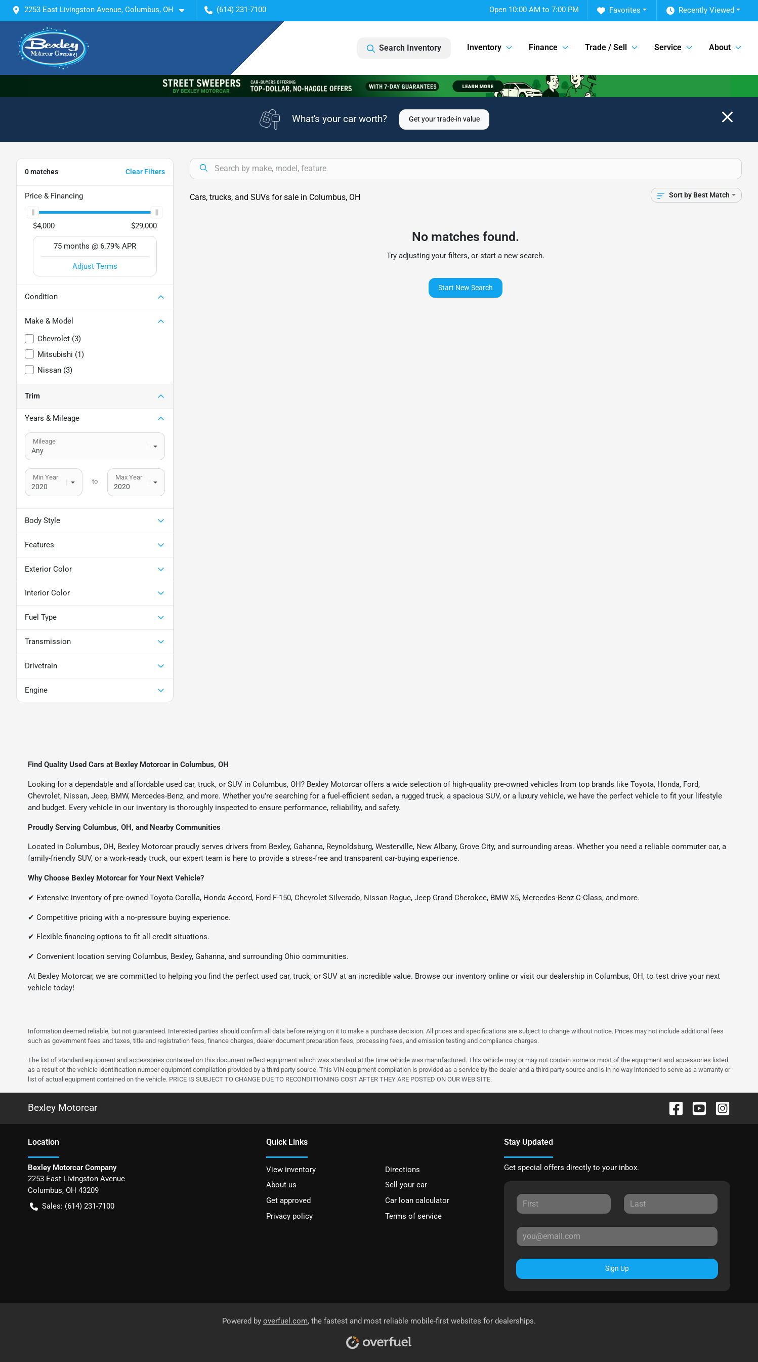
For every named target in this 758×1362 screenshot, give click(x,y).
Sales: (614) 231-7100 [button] (72, 1206)
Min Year (45, 477)
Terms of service (413, 1216)
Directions (402, 1169)
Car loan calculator (417, 1200)
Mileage (44, 441)
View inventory (291, 1169)
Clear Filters (145, 172)
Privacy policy (289, 1216)
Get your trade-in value (444, 119)
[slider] (33, 212)
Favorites (619, 10)
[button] (102, 10)
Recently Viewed (700, 10)
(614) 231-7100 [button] (235, 9)
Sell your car (406, 1184)
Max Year (128, 477)
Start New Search (465, 288)
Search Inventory (404, 48)
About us (281, 1184)
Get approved (288, 1200)
